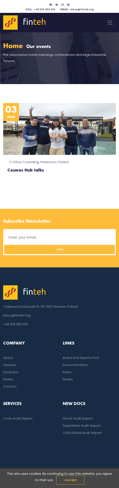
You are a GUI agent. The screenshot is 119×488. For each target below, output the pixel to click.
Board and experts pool (81, 357)
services (9, 365)
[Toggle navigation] (110, 22)
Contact (10, 386)
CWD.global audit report (82, 432)
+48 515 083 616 (40, 9)
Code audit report (18, 418)
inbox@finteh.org (77, 9)
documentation (75, 365)
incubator (10, 372)
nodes (8, 379)
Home (13, 46)
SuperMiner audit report (82, 425)
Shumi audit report (78, 418)
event (67, 372)
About (8, 357)
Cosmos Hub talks (25, 170)
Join (59, 249)
